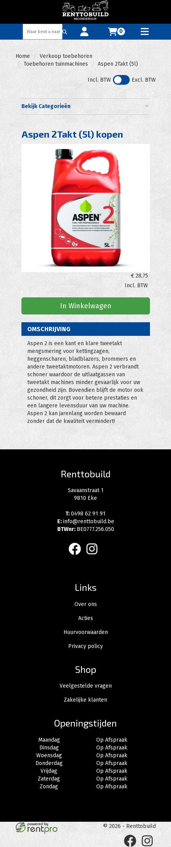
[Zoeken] (64, 32)
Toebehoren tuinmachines (56, 64)
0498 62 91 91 (85, 513)
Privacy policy (85, 646)
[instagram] (94, 556)
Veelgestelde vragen (86, 686)
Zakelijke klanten (85, 700)
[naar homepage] (85, 11)
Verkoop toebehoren (66, 56)
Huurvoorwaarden (85, 632)
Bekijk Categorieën (85, 106)
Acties (85, 618)
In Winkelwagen (85, 306)
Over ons (85, 604)
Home (23, 56)
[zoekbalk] (43, 32)
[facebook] (77, 556)
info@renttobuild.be (85, 521)
